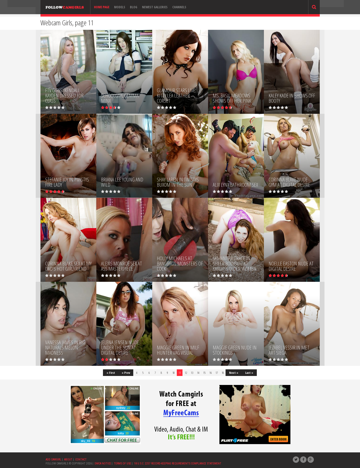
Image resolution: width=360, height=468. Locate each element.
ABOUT (68, 459)
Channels (179, 7)
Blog (133, 7)
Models (119, 7)
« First (111, 373)
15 (204, 373)
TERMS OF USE (122, 463)
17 (216, 373)
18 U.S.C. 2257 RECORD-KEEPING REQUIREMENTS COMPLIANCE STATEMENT (177, 463)
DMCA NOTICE (103, 463)
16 (210, 373)
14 (198, 373)
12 (186, 373)
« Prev (126, 373)
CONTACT (81, 459)
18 (223, 373)
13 (192, 373)
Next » (233, 373)
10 (173, 373)
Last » (249, 373)
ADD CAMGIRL (53, 459)
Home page (101, 7)
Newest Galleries (155, 7)
